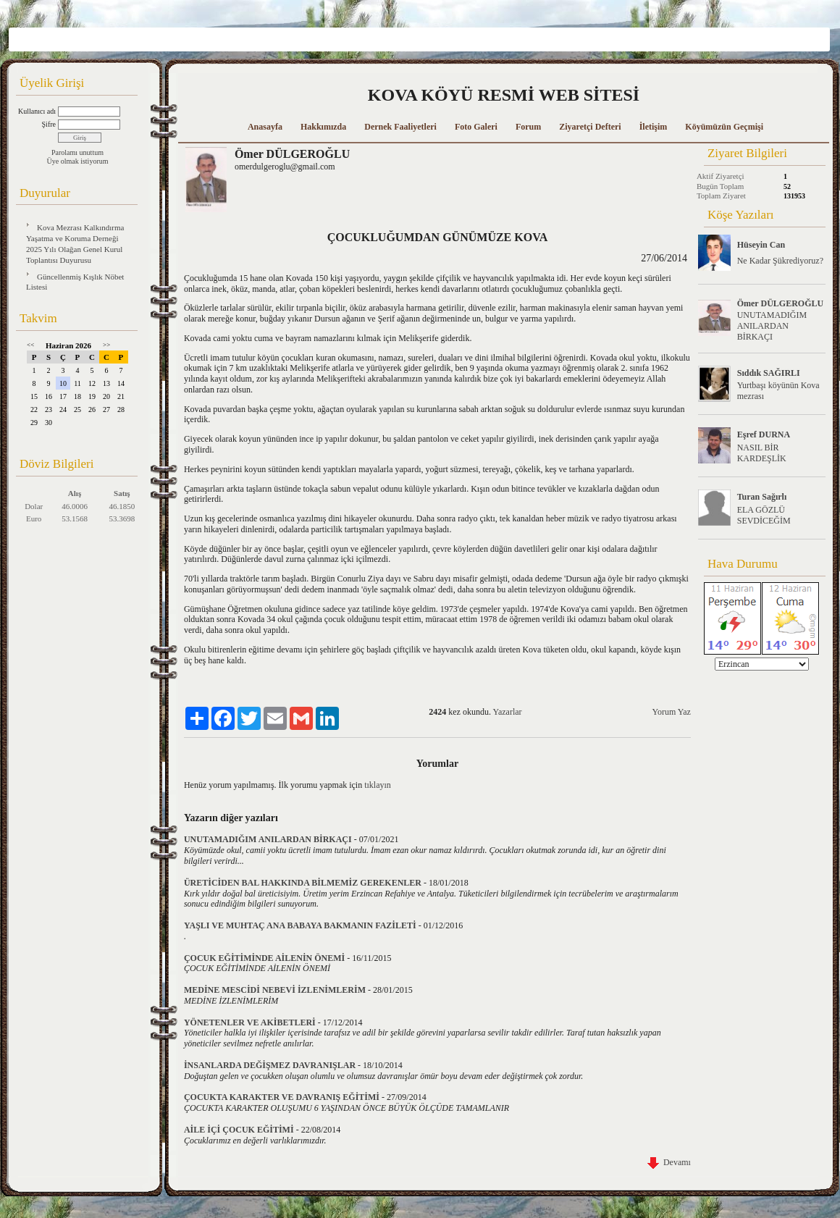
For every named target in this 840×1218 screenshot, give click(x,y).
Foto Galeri (476, 127)
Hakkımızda (323, 127)
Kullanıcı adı (37, 111)
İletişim (653, 127)
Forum (528, 127)
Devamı (669, 1162)
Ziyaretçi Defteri (590, 127)
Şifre (49, 124)
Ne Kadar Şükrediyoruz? (780, 261)
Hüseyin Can (761, 245)
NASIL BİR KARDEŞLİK (761, 452)
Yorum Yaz (671, 712)
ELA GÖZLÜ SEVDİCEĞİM (764, 515)
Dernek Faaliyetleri (400, 127)
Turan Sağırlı (762, 497)
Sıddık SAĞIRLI (768, 373)
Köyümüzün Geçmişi (724, 127)
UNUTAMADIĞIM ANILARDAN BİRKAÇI (772, 326)
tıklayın (377, 785)
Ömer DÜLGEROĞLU (780, 303)
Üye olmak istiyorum (78, 161)
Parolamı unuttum (77, 152)
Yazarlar (506, 712)
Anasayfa (265, 127)
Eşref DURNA (763, 434)
